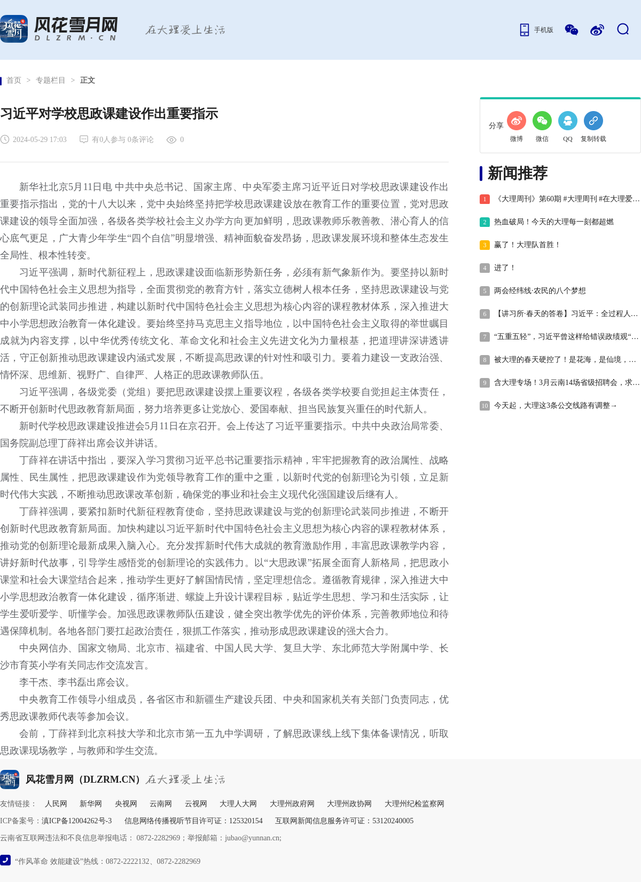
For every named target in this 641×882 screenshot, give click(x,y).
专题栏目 (51, 80)
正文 (87, 80)
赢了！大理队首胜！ (520, 245)
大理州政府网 (292, 804)
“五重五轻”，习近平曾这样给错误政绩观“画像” (560, 337)
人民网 (56, 804)
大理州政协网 (349, 804)
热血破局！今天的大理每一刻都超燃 (547, 222)
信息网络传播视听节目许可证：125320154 (193, 821)
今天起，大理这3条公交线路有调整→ (548, 406)
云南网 (161, 804)
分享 (496, 126)
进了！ (498, 268)
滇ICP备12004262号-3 (77, 821)
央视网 (126, 804)
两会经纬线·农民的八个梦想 (533, 291)
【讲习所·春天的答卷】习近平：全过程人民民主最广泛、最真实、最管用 (560, 314)
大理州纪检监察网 (414, 804)
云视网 (196, 804)
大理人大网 (238, 804)
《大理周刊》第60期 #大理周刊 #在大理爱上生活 (560, 199)
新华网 (91, 804)
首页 (13, 80)
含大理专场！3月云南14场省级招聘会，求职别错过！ (560, 383)
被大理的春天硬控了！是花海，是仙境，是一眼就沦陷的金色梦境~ (560, 360)
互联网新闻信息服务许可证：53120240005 (344, 821)
